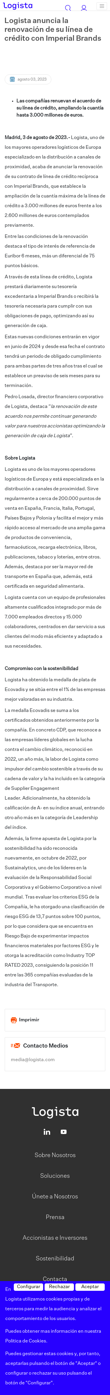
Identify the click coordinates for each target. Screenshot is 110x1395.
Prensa (55, 1217)
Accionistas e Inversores (55, 1238)
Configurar (28, 1287)
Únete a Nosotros (55, 1197)
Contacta (55, 1279)
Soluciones (55, 1176)
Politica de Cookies (25, 1341)
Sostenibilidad (55, 1259)
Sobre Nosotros (55, 1155)
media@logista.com (33, 1060)
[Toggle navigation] (102, 6)
